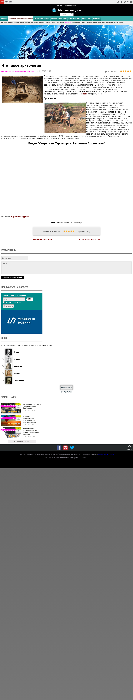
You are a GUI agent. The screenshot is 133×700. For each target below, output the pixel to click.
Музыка (53, 23)
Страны (103, 23)
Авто (2, 23)
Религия (95, 23)
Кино (32, 23)
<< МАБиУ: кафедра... (43, 239)
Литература (42, 23)
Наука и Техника (60, 23)
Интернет (22, 23)
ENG (10, 2)
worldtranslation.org (106, 454)
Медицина (48, 23)
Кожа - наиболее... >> (89, 239)
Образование (68, 23)
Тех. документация (118, 23)
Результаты (66, 391)
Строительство (109, 23)
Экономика (10, 23)
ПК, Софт (36, 23)
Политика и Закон (76, 23)
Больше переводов (42, 19)
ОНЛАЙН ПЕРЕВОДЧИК (59, 19)
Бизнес (5, 23)
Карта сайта (86, 19)
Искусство (27, 23)
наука (84, 93)
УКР (6, 2)
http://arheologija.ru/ (20, 216)
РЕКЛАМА (96, 19)
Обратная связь (74, 19)
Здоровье (17, 23)
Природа (83, 23)
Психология (89, 23)
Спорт (99, 23)
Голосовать (66, 387)
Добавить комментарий (12, 277)
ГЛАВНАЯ (4, 19)
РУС (2, 2)
